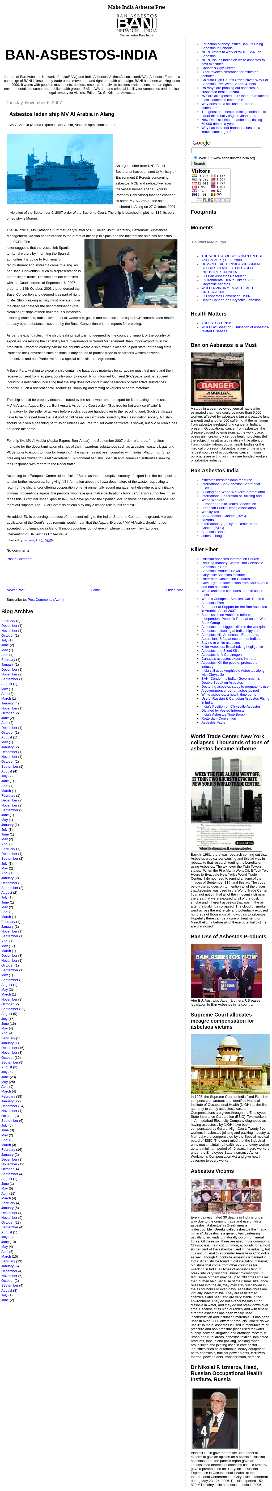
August (6, 684)
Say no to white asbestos (220, 643)
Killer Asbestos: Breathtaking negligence (232, 647)
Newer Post (15, 590)
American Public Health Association (228, 508)
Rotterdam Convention (218, 718)
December (9, 626)
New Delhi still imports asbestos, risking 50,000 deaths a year (231, 122)
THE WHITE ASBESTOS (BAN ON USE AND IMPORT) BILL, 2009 (232, 258)
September (9, 679)
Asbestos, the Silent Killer (220, 651)
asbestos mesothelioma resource (226, 480)
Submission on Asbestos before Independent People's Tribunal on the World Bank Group (234, 619)
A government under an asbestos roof (230, 690)
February (8, 621)
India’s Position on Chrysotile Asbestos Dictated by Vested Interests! (231, 708)
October (7, 635)
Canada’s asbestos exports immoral (228, 659)
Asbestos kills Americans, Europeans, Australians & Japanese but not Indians (231, 637)
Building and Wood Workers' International (233, 492)
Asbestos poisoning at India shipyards (230, 631)
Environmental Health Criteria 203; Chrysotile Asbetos (227, 282)
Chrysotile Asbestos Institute (223, 575)
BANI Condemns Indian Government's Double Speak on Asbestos (230, 680)
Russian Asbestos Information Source (230, 559)
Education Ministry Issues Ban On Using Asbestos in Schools (232, 46)
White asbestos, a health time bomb (228, 694)
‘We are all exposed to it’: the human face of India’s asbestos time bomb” (235, 98)
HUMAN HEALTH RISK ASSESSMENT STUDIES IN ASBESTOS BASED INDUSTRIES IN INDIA (231, 268)
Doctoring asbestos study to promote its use (235, 686)
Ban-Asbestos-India (81, 54)
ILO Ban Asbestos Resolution (223, 276)
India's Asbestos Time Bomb (223, 714)
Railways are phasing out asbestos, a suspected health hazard (229, 90)
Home (95, 590)
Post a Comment (19, 559)
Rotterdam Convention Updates (225, 579)
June (5, 645)
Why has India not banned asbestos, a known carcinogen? (230, 130)
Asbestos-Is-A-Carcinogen (221, 655)
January (7, 664)
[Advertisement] (63, 576)
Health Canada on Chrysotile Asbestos (231, 300)
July (4, 640)
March (6, 698)
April (4, 655)
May (4, 650)
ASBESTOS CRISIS (216, 323)
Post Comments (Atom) (46, 600)
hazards (207, 520)
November (9, 631)
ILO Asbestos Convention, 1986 (225, 296)
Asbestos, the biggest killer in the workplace (234, 627)
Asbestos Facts (213, 722)
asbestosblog (211, 536)
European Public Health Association (228, 504)
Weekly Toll (210, 512)
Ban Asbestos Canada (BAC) (223, 516)
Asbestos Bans (212, 532)
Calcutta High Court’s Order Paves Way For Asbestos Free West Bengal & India (234, 82)
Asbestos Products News (220, 571)
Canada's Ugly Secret (218, 68)
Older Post (174, 590)
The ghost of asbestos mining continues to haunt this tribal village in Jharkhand (233, 114)
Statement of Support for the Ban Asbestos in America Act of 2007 (234, 609)
